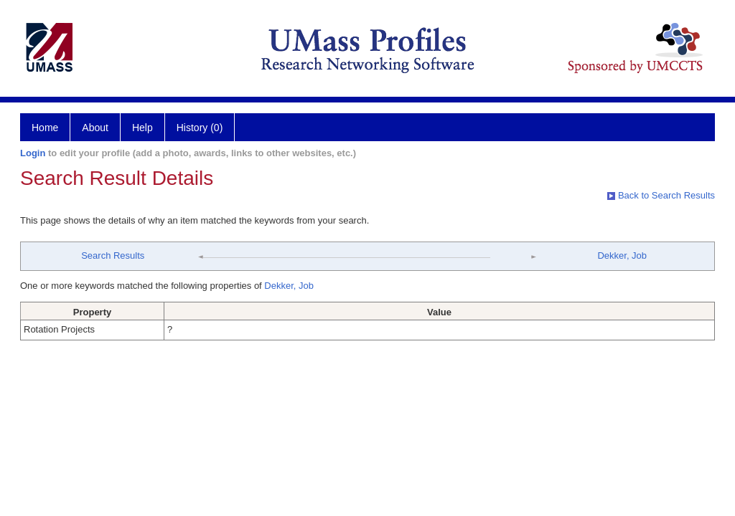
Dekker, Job (622, 255)
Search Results (112, 255)
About (95, 127)
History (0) (200, 127)
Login (32, 153)
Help (142, 127)
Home (45, 127)
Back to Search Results (661, 195)
